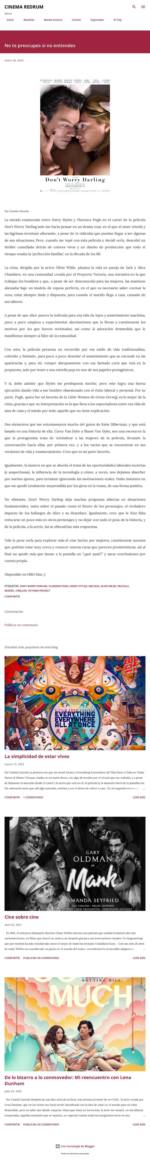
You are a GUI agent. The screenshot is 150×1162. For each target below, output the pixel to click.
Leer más (139, 797)
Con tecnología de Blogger (75, 1146)
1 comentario (33, 797)
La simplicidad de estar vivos (37, 756)
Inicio (8, 20)
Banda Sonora (51, 20)
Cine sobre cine (22, 917)
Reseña (9, 590)
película (123, 586)
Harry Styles (78, 586)
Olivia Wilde (108, 586)
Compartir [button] (12, 596)
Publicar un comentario (21, 625)
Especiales (95, 20)
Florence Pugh (58, 586)
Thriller (20, 590)
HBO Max (94, 586)
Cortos (74, 20)
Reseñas (26, 20)
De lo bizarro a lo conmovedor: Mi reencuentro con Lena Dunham (68, 1080)
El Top (115, 20)
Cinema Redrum (24, 7)
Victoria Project (39, 590)
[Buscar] (134, 7)
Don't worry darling (33, 586)
